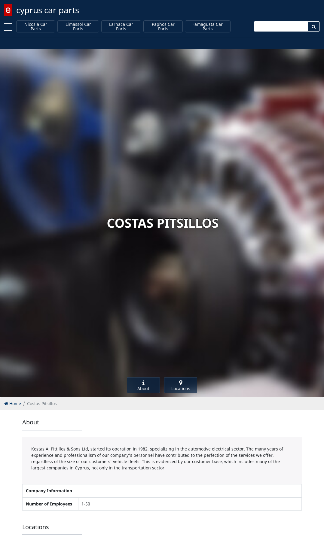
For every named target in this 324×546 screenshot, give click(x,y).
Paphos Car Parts (163, 26)
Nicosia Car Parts (35, 26)
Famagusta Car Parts (207, 26)
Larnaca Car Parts (121, 26)
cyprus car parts (47, 10)
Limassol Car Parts (78, 26)
